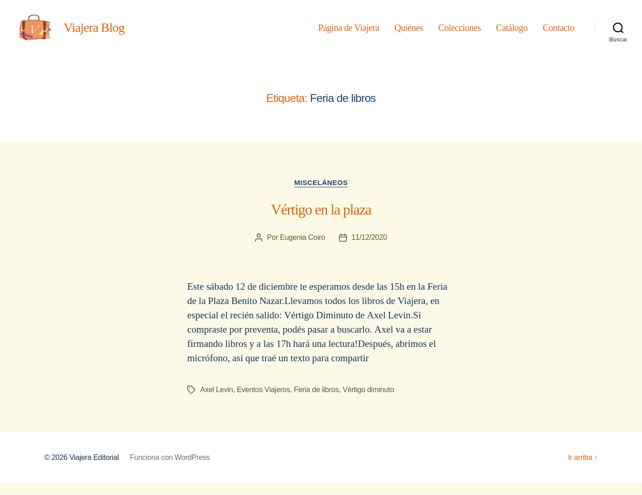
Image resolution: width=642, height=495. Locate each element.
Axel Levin (216, 402)
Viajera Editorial (94, 469)
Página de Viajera (348, 34)
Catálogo (512, 34)
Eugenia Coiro (302, 250)
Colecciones (459, 34)
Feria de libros (316, 402)
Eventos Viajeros (263, 402)
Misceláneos (321, 194)
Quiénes (408, 34)
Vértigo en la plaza (321, 222)
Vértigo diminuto (368, 402)
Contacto (558, 34)
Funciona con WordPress (170, 469)
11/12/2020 (369, 250)
